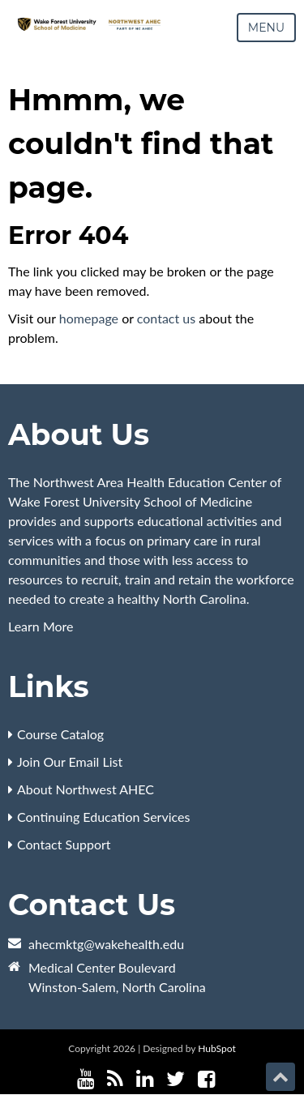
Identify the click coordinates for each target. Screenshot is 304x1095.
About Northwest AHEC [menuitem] (85, 789)
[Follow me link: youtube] (86, 1079)
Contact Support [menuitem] (64, 844)
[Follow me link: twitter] (175, 1079)
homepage (88, 318)
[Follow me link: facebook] (206, 1079)
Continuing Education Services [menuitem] (103, 816)
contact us (166, 318)
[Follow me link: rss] (115, 1079)
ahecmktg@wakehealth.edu (106, 944)
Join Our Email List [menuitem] (69, 761)
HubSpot (216, 1048)
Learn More (41, 626)
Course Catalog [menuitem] (60, 734)
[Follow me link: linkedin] (145, 1079)
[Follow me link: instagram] (227, 1079)
